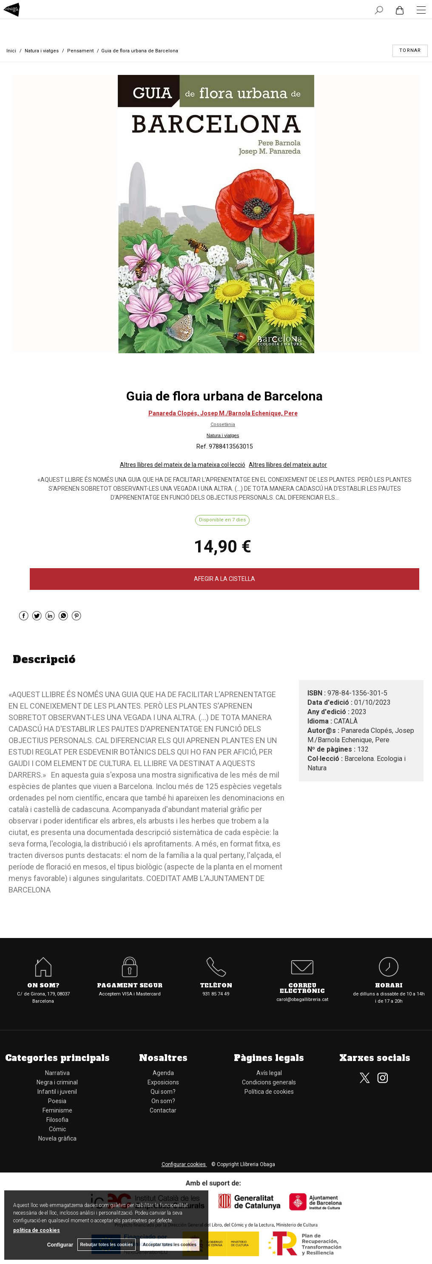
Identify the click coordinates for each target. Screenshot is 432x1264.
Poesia (57, 1101)
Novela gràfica (57, 1138)
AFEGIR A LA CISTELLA (224, 578)
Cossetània (222, 424)
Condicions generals (269, 1082)
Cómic (57, 1129)
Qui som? (163, 1091)
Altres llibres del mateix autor (288, 464)
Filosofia (57, 1119)
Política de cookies (269, 1091)
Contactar (163, 1110)
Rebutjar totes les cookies (106, 1244)
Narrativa (57, 1073)
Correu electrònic (302, 988)
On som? (43, 986)
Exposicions (163, 1082)
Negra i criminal (57, 1082)
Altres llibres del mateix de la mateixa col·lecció (182, 464)
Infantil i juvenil (57, 1091)
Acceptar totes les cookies (169, 1244)
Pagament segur (129, 986)
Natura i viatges (223, 435)
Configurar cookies (184, 1164)
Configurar (60, 1245)
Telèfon (216, 986)
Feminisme (57, 1110)
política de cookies (36, 1230)
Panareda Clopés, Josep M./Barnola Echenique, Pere (223, 413)
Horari (389, 986)
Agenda (163, 1073)
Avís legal (269, 1073)
